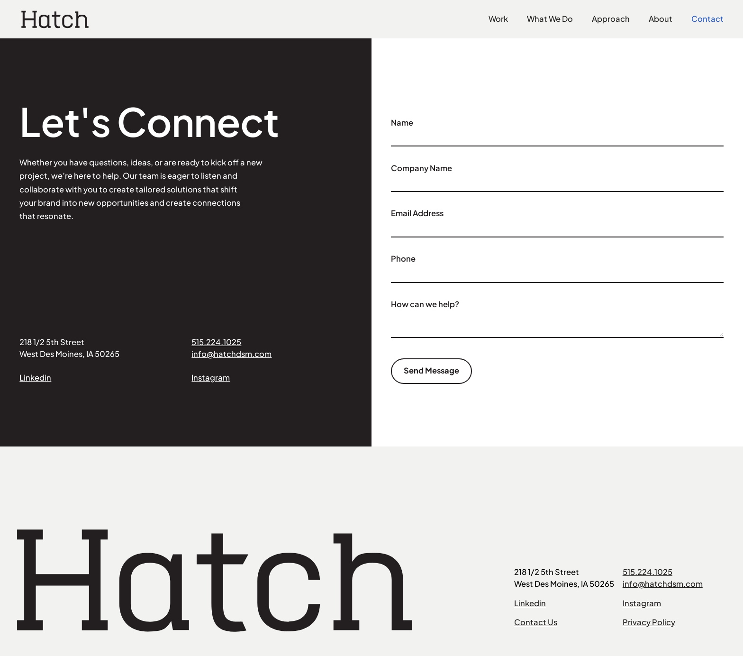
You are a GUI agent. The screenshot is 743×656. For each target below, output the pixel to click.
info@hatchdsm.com (231, 354)
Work (498, 19)
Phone (403, 259)
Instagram (210, 378)
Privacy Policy (649, 622)
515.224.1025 (216, 342)
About (660, 19)
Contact (707, 19)
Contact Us (535, 622)
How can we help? (425, 304)
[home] (55, 19)
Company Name (421, 168)
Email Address (417, 213)
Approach (611, 19)
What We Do (550, 19)
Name (402, 123)
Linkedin (35, 378)
